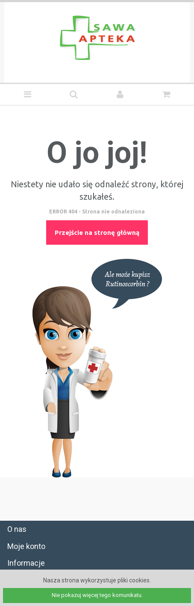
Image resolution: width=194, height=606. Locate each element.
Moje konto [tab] (26, 546)
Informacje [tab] (26, 562)
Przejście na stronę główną (97, 232)
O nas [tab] (16, 529)
